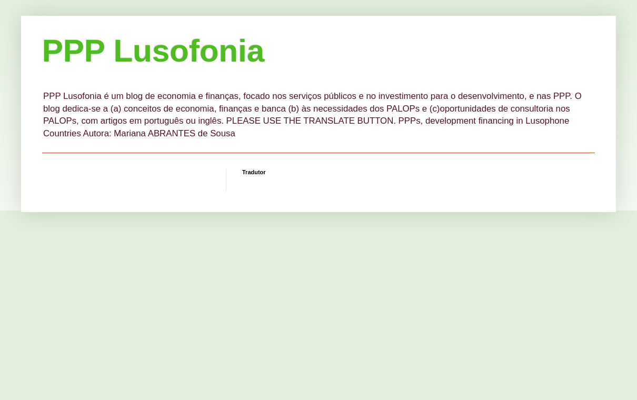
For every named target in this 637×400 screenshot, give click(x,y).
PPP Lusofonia (153, 50)
